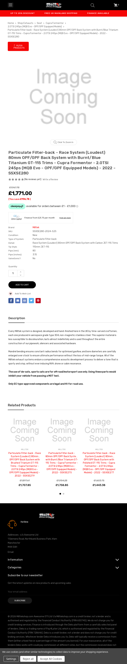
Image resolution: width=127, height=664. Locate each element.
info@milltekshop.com (26, 552)
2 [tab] (63, 494)
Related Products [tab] (22, 405)
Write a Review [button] (50, 179)
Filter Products (19, 46)
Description (16, 318)
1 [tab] (60, 494)
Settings (11, 659)
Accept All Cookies (51, 659)
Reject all (28, 659)
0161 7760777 (30, 526)
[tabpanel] (24, 451)
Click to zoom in (64, 142)
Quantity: (12, 266)
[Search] (92, 5)
